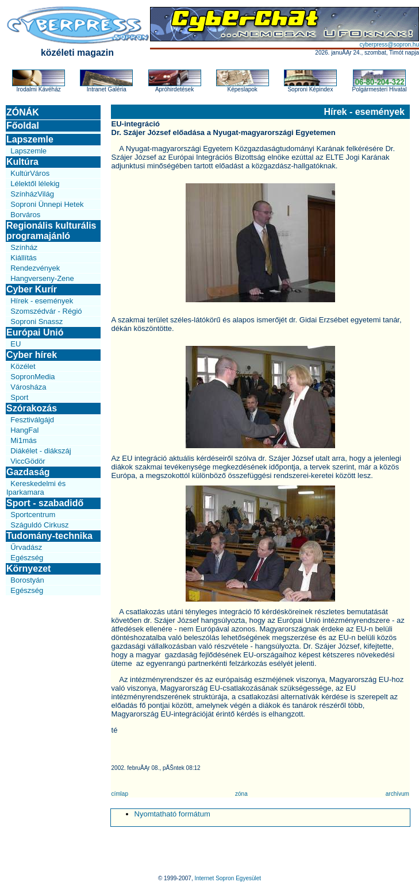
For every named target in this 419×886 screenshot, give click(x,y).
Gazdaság (28, 472)
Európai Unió (35, 332)
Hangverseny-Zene (42, 278)
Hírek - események (41, 300)
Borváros (25, 214)
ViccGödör (27, 461)
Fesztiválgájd (32, 419)
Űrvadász (26, 547)
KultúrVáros (29, 173)
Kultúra (22, 162)
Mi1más (23, 440)
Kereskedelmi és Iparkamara (36, 487)
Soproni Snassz (36, 321)
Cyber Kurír (31, 289)
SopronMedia (32, 376)
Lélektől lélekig (34, 183)
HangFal (24, 430)
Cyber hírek (31, 355)
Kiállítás (23, 257)
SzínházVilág (32, 194)
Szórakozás (31, 408)
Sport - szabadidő (44, 503)
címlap (120, 794)
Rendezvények (35, 268)
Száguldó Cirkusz (39, 525)
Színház (23, 247)
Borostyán (27, 580)
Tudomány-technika (49, 536)
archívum (397, 794)
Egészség (26, 557)
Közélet (22, 366)
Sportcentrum (32, 514)
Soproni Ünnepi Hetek (46, 204)
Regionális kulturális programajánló (51, 231)
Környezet (28, 568)
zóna (241, 794)
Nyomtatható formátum (172, 814)
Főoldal (22, 125)
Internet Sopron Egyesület (227, 878)
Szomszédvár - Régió (46, 311)
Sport (19, 397)
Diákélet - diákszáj (40, 450)
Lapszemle (29, 139)
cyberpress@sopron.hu (389, 44)
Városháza (28, 387)
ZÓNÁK (22, 112)
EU (15, 344)
